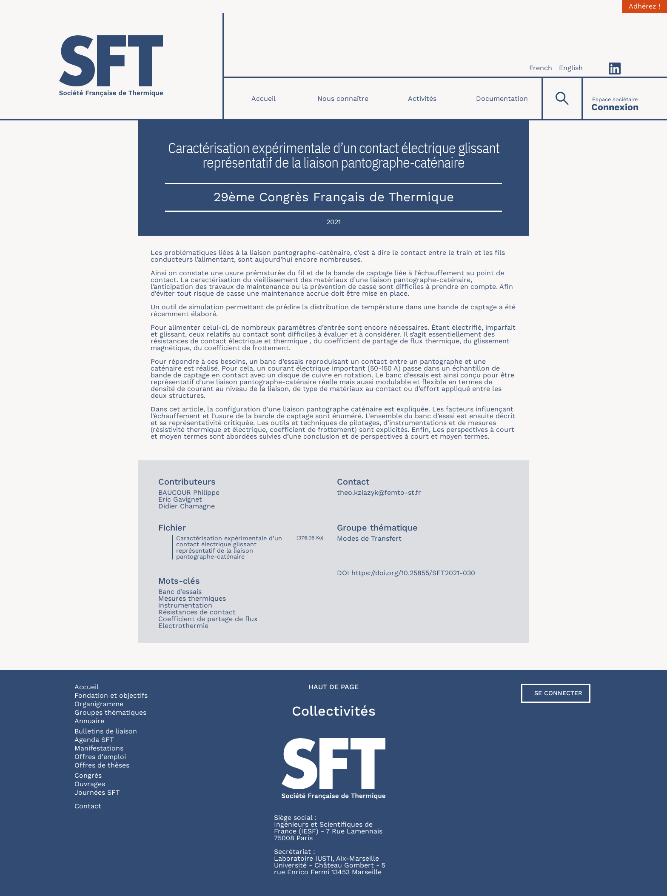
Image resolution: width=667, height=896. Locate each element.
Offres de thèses (101, 765)
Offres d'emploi (100, 757)
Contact (87, 806)
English (571, 68)
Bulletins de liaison (105, 731)
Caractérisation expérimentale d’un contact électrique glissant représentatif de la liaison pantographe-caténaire (229, 547)
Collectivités (334, 711)
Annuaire (89, 721)
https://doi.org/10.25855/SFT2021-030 (413, 573)
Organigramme (98, 704)
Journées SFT (97, 792)
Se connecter (558, 693)
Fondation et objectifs (111, 695)
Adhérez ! (644, 6)
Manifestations (98, 748)
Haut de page (333, 687)
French (540, 68)
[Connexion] (614, 98)
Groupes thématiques (110, 712)
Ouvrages (89, 784)
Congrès (88, 775)
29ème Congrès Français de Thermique (334, 197)
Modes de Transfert (369, 538)
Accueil (263, 98)
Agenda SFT (94, 740)
